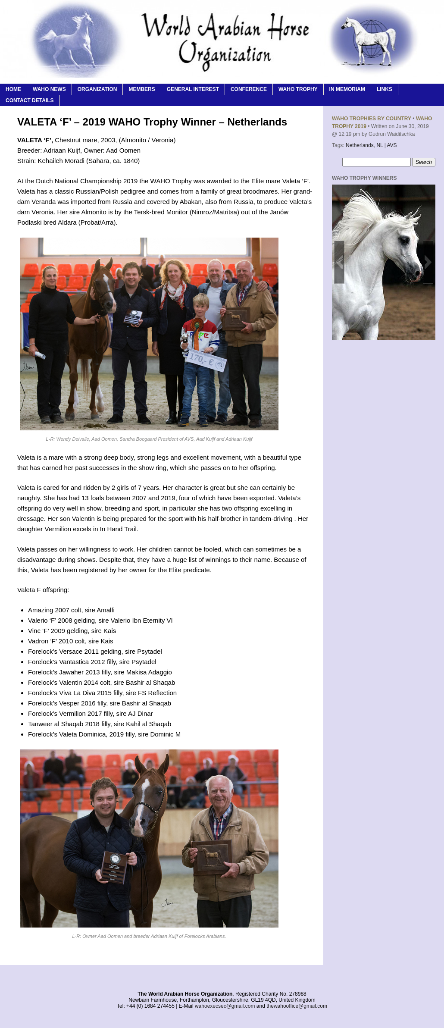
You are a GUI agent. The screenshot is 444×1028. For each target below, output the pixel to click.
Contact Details (30, 100)
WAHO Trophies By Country (371, 119)
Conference (249, 89)
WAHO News (49, 89)
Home (13, 89)
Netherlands (360, 145)
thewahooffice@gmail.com (296, 1006)
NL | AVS (386, 145)
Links (384, 89)
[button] (339, 262)
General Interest (193, 89)
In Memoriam (347, 89)
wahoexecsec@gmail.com (225, 1006)
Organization (97, 89)
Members (141, 89)
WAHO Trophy (298, 89)
